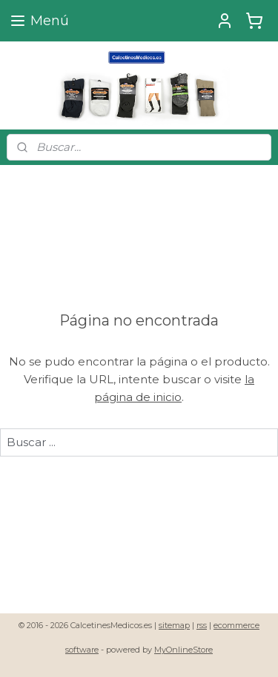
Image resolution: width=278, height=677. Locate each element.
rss (201, 625)
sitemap (174, 625)
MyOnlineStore (183, 649)
